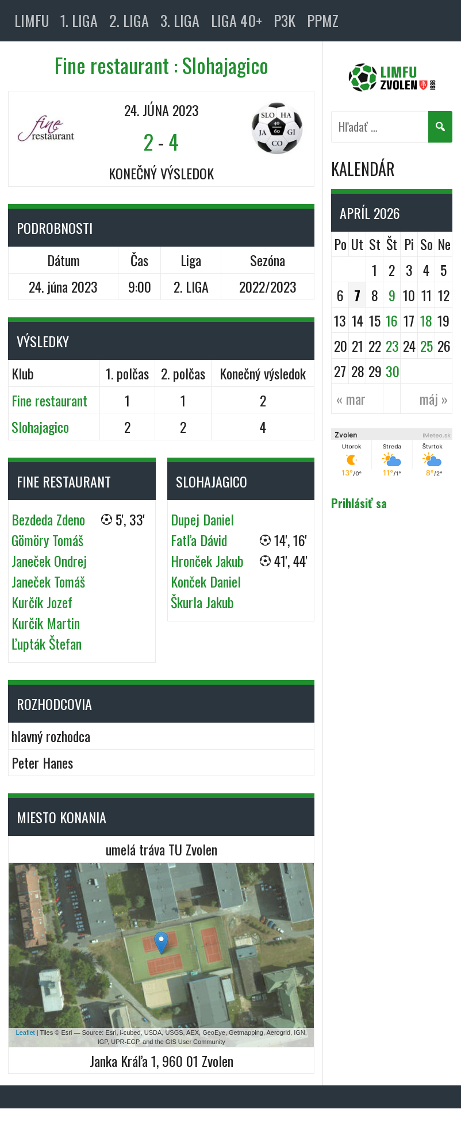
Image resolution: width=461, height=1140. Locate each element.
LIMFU (31, 20)
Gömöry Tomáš (47, 539)
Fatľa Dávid (199, 539)
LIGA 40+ (236, 20)
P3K (284, 20)
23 (392, 345)
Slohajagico (40, 426)
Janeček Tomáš (48, 581)
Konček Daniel (206, 581)
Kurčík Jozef (41, 602)
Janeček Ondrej (49, 560)
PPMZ (323, 20)
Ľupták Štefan (46, 643)
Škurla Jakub (202, 602)
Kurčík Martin (45, 622)
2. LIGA (129, 20)
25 (426, 345)
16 (392, 320)
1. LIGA (79, 20)
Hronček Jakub (207, 560)
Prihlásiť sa (359, 503)
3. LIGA (179, 20)
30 (392, 370)
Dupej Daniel (202, 519)
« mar (351, 398)
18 (426, 320)
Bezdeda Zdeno (48, 519)
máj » (434, 398)
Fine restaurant (49, 400)
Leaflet (25, 1032)
